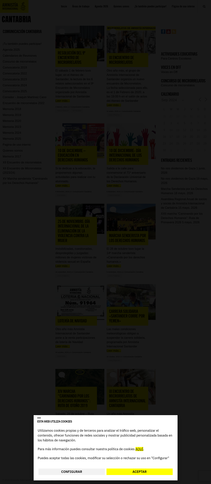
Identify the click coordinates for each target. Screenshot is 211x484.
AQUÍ (139, 449)
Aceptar (139, 472)
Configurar (71, 472)
